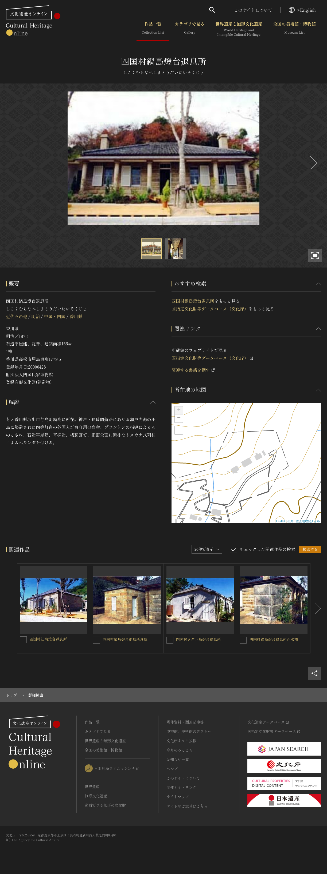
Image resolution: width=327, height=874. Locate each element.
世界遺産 (92, 786)
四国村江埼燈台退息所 (48, 639)
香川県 (75, 316)
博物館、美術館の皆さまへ (188, 731)
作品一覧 (153, 29)
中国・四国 (54, 316)
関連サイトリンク (181, 787)
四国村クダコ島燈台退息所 (198, 639)
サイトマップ (177, 796)
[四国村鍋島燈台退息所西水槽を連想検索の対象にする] (243, 640)
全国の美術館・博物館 (294, 29)
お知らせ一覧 (177, 759)
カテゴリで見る (190, 29)
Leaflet (280, 521)
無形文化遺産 (96, 796)
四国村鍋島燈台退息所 (193, 301)
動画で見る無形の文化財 (105, 805)
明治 (35, 316)
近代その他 (16, 316)
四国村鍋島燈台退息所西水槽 (273, 639)
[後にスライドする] (313, 162)
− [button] (179, 418)
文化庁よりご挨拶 (181, 740)
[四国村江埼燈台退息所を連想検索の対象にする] (23, 639)
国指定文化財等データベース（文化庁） (210, 308)
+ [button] (179, 410)
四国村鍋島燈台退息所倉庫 (125, 639)
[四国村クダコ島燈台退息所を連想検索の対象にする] (169, 640)
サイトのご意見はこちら (187, 806)
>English (302, 10)
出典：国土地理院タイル (303, 521)
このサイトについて (253, 10)
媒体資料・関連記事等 (185, 722)
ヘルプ (172, 768)
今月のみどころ (179, 750)
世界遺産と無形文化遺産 (238, 29)
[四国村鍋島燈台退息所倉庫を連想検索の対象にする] (96, 640)
